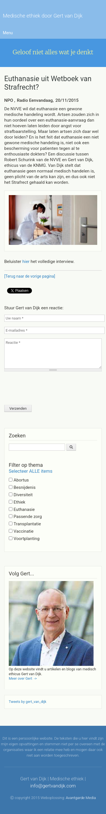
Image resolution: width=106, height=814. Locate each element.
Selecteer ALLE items (31, 471)
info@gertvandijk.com (53, 786)
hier (26, 261)
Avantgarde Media (81, 798)
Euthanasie (24, 509)
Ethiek (19, 502)
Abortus (21, 480)
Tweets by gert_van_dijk (27, 701)
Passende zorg (28, 516)
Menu (8, 33)
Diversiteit (23, 494)
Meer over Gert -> (23, 678)
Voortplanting (27, 538)
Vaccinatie (24, 531)
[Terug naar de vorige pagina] (29, 276)
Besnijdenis (25, 487)
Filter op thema (26, 465)
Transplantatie (27, 523)
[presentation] (47, 386)
